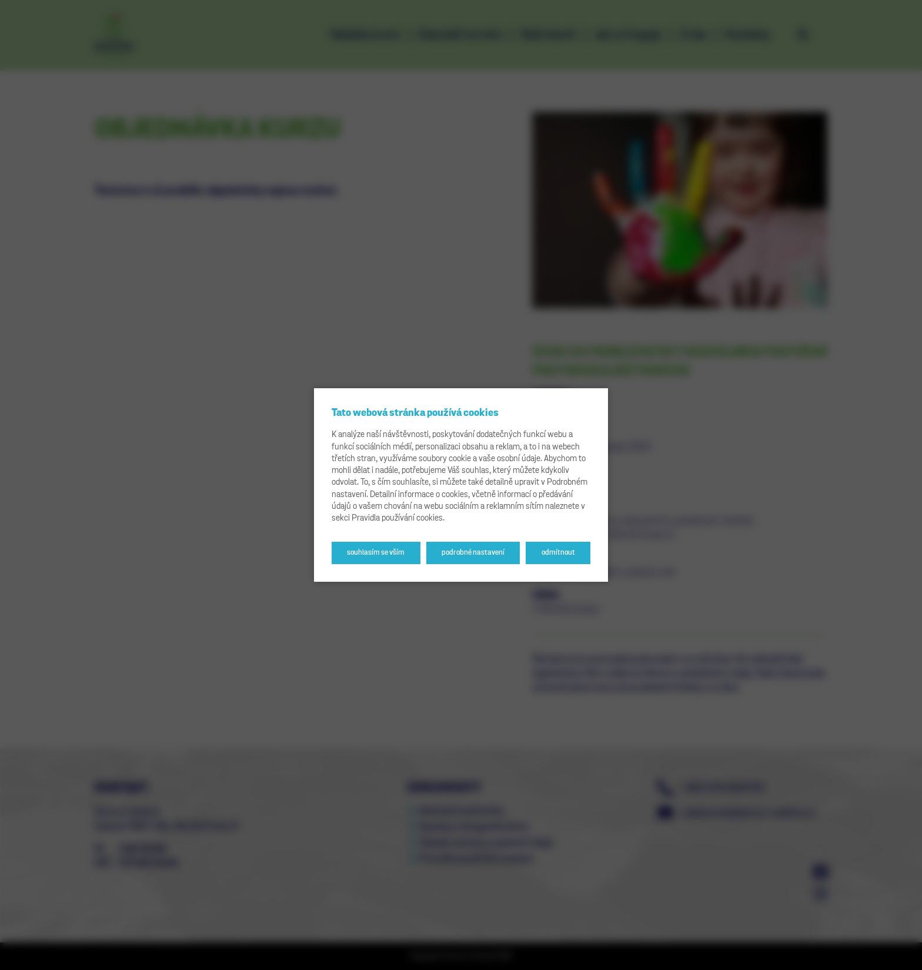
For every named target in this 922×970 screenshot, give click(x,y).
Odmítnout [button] (558, 552)
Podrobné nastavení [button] (473, 552)
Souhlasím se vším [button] (376, 552)
